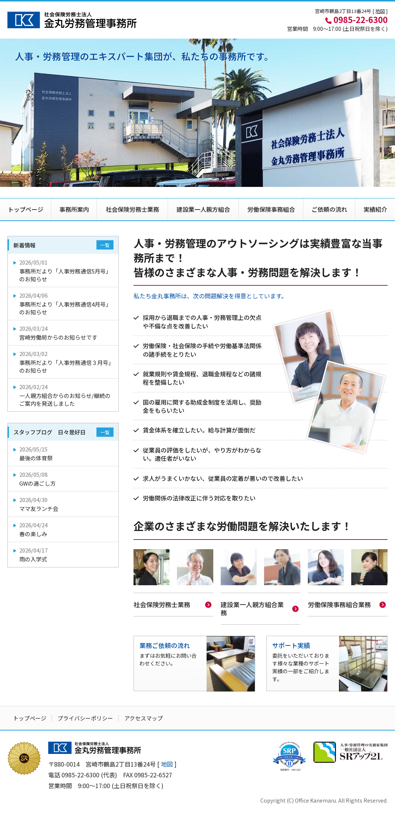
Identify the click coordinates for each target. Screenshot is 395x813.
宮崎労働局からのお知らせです (63, 332)
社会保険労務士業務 (132, 209)
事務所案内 (74, 209)
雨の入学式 (63, 554)
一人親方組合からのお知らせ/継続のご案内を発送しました (63, 395)
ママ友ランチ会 (63, 504)
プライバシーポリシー (85, 717)
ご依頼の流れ (329, 209)
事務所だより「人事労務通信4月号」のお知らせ (63, 303)
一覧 (105, 245)
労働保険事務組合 (271, 209)
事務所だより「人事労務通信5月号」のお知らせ (63, 270)
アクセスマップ (143, 717)
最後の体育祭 (63, 453)
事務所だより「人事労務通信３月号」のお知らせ (63, 362)
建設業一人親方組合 (203, 209)
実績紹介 (375, 209)
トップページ (25, 209)
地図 (380, 10)
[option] (197, 113)
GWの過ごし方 (63, 478)
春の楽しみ (63, 529)
